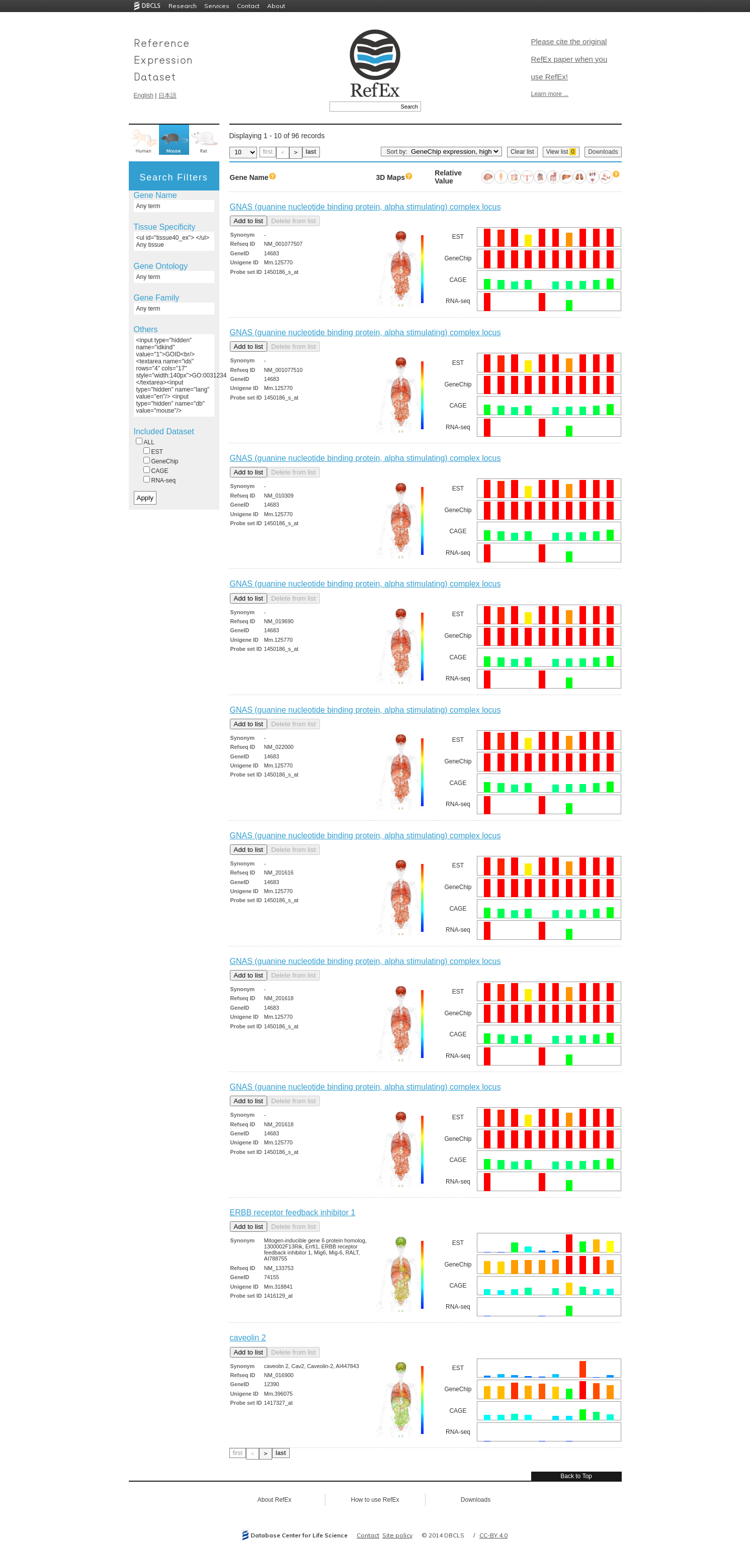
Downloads (603, 151)
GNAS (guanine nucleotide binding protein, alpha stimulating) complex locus (365, 207)
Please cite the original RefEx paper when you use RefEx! (569, 59)
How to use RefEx (375, 1499)
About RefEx (274, 1499)
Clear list (522, 151)
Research (183, 6)
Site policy (397, 1535)
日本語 (167, 95)
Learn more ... (550, 94)
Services (216, 6)
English (143, 95)
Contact (248, 6)
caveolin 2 (248, 1337)
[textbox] (364, 106)
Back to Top (576, 1476)
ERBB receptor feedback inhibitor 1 (293, 1212)
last (311, 151)
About (276, 6)
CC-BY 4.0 (493, 1535)
